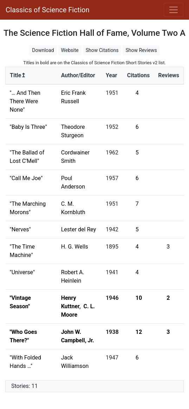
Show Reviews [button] (141, 50)
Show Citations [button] (102, 50)
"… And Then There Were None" (25, 101)
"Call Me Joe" (26, 178)
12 (139, 332)
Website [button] (70, 50)
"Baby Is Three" (28, 127)
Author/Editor (78, 75)
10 (139, 298)
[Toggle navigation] (173, 10)
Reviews (168, 75)
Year (111, 75)
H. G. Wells (74, 246)
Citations (138, 75)
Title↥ (18, 75)
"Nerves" (20, 229)
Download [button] (43, 50)
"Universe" (22, 272)
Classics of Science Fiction (47, 10)
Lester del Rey (78, 229)
